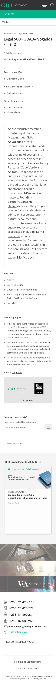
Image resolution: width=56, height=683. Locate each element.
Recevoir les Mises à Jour (19, 642)
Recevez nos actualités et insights (20, 422)
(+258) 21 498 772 (21, 608)
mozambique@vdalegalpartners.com (27, 626)
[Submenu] (28, 21)
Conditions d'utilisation (27, 668)
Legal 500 (17, 372)
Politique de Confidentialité (27, 661)
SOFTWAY (43, 679)
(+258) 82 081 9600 (22, 621)
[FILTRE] (28, 14)
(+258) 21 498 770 (21, 602)
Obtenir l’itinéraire (18, 631)
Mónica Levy (25, 257)
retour (17, 443)
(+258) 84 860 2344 (22, 614)
